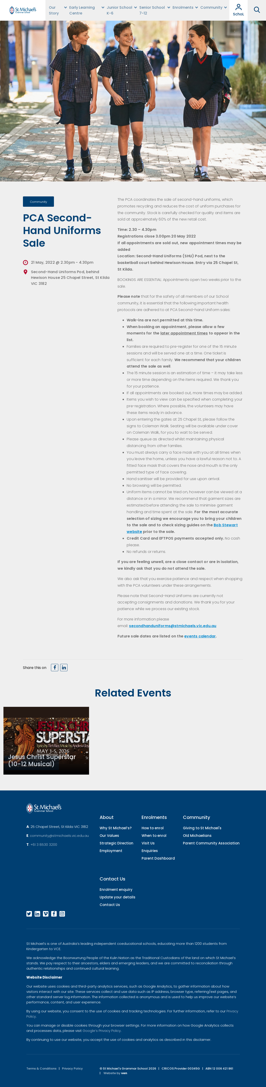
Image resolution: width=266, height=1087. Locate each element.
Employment (111, 850)
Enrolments (183, 7)
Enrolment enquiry (116, 889)
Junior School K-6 (119, 10)
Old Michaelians (197, 835)
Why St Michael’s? (116, 828)
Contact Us (110, 904)
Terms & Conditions (41, 1068)
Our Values (109, 835)
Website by (115, 1073)
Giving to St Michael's (202, 828)
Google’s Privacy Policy (102, 1030)
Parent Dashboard (158, 858)
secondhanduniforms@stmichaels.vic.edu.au (172, 625)
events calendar (200, 636)
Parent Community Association (211, 843)
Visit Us (148, 843)
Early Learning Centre (82, 10)
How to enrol (153, 828)
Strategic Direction (116, 843)
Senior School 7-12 (152, 10)
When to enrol (154, 835)
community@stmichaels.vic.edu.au (59, 835)
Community (211, 7)
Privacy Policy (72, 1068)
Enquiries (150, 850)
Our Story (54, 10)
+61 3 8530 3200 (43, 844)
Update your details (117, 897)
